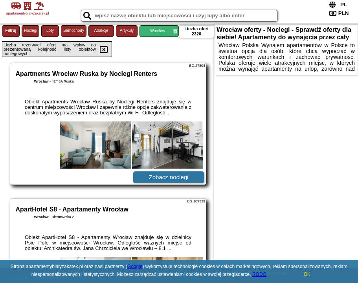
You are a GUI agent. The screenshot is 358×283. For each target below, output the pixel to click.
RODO (259, 274)
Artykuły (127, 30)
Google (135, 266)
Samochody (73, 30)
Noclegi (30, 30)
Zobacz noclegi (169, 177)
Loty (50, 30)
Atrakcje (101, 30)
